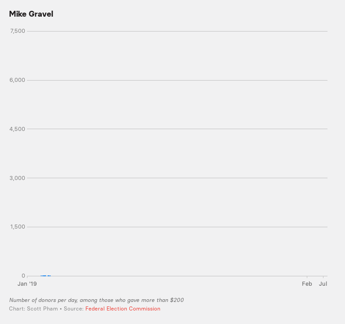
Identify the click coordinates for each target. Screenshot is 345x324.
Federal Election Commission (122, 309)
